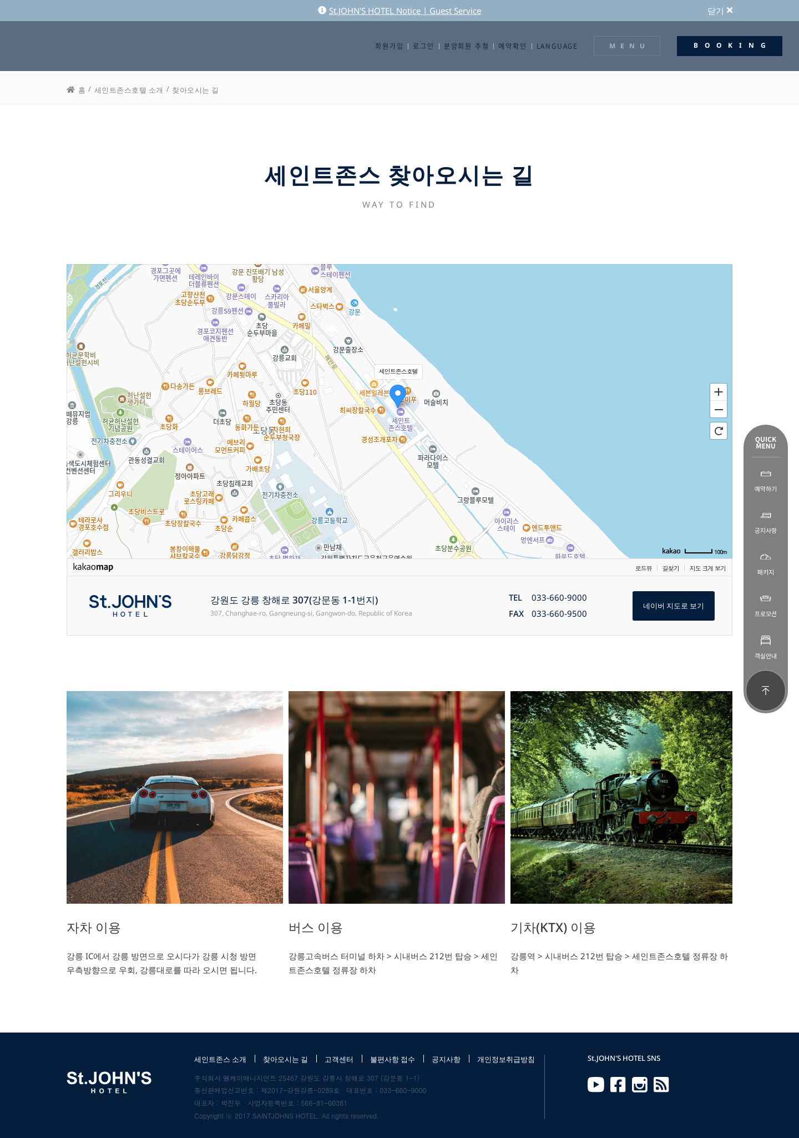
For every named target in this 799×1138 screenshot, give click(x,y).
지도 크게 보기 (708, 568)
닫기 (719, 10)
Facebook (618, 1084)
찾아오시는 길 (195, 90)
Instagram (640, 1084)
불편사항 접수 (392, 1059)
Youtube (596, 1084)
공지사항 (446, 1059)
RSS (661, 1084)
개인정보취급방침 (506, 1059)
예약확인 (512, 46)
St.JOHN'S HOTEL (58, 46)
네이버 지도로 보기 (673, 606)
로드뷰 (643, 568)
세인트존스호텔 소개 (129, 90)
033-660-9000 (559, 597)
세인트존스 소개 (220, 1059)
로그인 (423, 46)
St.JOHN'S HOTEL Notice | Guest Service (399, 10)
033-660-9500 (559, 614)
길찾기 (671, 568)
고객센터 (339, 1059)
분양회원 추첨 (466, 46)
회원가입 (389, 46)
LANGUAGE (557, 46)
